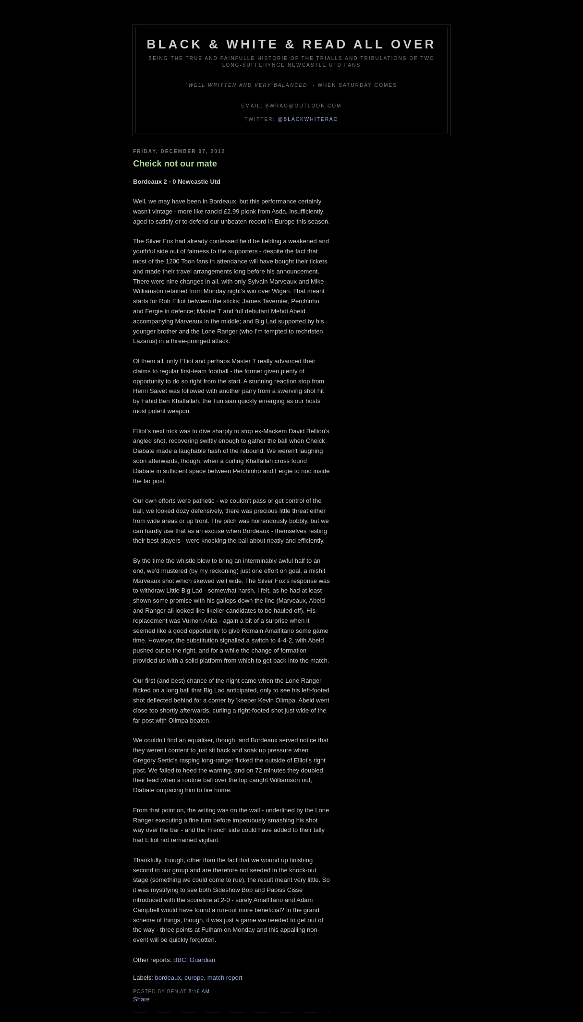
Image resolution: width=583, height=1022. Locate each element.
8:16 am (199, 991)
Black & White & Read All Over (292, 44)
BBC (179, 959)
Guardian (202, 959)
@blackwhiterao (308, 119)
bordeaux (168, 977)
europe (194, 977)
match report (225, 977)
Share (141, 999)
